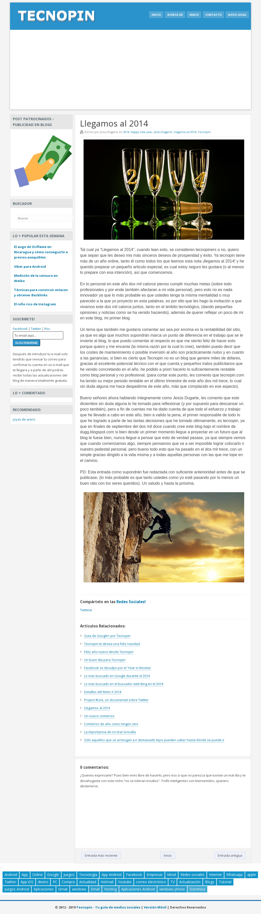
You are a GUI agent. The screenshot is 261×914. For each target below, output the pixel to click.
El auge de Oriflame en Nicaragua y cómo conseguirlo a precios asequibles (41, 251)
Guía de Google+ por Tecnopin (107, 635)
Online (37, 874)
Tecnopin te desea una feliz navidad (112, 643)
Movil (171, 874)
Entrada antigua (230, 855)
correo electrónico (151, 881)
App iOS (27, 881)
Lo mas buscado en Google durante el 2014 (117, 676)
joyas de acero (24, 419)
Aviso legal (237, 15)
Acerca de (175, 15)
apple (251, 874)
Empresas (155, 874)
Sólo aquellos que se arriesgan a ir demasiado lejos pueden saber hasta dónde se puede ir (154, 740)
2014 (126, 132)
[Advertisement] (130, 70)
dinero (43, 881)
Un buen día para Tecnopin (104, 660)
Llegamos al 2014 (185, 132)
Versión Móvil (155, 907)
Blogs (209, 881)
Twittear (86, 610)
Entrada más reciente (101, 855)
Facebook (20, 328)
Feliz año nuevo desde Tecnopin (109, 651)
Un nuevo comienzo (99, 716)
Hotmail (107, 881)
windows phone (172, 889)
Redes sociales (192, 874)
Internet (215, 874)
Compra (68, 881)
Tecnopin (204, 132)
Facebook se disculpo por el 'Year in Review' (117, 668)
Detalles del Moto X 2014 (102, 692)
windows (79, 889)
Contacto (213, 15)
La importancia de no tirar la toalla (110, 732)
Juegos (69, 874)
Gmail (63, 889)
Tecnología (88, 874)
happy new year (141, 132)
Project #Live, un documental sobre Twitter (116, 700)
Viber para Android (30, 266)
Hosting (110, 889)
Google (53, 874)
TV (172, 881)
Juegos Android (17, 889)
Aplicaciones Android (138, 889)
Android (11, 874)
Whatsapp (234, 874)
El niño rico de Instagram (35, 304)
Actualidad (87, 881)
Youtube (125, 881)
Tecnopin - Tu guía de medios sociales (108, 907)
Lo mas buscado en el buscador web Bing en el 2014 (123, 684)
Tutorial (225, 881)
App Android (111, 874)
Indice (194, 15)
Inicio (156, 15)
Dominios (197, 889)
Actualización (190, 881)
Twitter (36, 328)
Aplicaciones (44, 889)
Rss (47, 328)
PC (55, 881)
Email (95, 889)
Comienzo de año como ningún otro (111, 724)
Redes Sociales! (131, 601)
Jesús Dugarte (163, 132)
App (25, 874)
